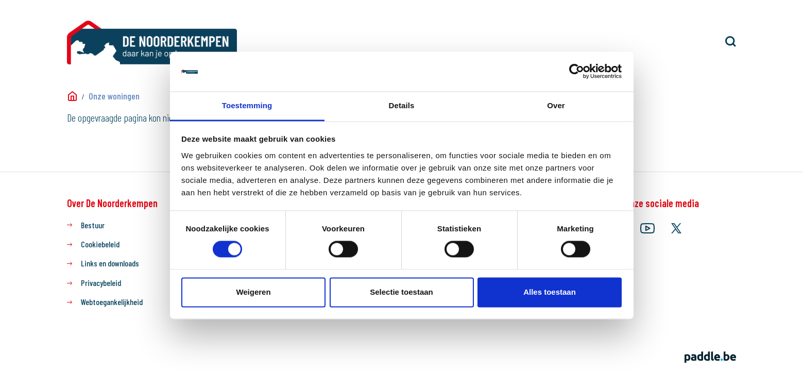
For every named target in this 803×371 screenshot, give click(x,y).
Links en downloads (110, 263)
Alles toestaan (549, 292)
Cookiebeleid (100, 244)
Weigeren (253, 292)
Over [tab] (556, 105)
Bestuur (93, 225)
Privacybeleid (101, 283)
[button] (730, 41)
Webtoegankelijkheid (112, 302)
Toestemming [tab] (247, 105)
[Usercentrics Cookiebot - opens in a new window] (577, 71)
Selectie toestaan (401, 292)
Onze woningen (114, 96)
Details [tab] (402, 105)
